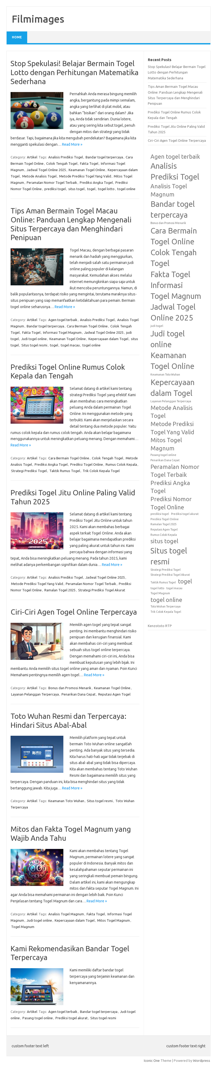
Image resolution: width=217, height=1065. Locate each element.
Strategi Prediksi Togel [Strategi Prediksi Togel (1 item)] (165, 569)
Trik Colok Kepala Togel (101, 471)
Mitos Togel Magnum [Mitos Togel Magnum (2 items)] (166, 444)
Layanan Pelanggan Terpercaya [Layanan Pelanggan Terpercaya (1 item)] (170, 401)
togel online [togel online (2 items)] (166, 600)
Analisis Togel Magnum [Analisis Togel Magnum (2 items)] (168, 190)
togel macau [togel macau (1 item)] (174, 588)
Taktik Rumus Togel (64, 471)
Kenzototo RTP (160, 626)
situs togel (76, 189)
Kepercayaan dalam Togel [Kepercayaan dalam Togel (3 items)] (172, 387)
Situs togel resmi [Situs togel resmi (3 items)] (168, 556)
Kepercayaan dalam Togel (108, 339)
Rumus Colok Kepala (121, 464)
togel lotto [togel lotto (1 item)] (157, 588)
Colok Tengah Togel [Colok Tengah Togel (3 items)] (173, 258)
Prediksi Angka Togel (96, 182)
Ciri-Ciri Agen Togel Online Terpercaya (74, 612)
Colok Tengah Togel (61, 163)
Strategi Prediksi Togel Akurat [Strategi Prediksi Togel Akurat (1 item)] (170, 574)
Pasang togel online (37, 1018)
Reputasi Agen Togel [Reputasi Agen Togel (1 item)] (164, 529)
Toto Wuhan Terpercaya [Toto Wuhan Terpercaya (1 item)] (165, 606)
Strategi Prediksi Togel (29, 471)
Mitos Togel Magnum (113, 920)
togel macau (70, 345)
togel (91, 189)
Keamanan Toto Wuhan (66, 801)
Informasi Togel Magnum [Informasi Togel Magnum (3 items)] (175, 290)
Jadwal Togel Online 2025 (46, 170)
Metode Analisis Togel (39, 176)
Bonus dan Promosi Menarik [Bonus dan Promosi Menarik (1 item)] (168, 223)
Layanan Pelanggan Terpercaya (35, 694)
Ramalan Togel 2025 (60, 590)
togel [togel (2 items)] (185, 581)
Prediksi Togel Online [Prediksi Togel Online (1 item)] (164, 519)
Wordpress (201, 1060)
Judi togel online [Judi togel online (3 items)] (167, 339)
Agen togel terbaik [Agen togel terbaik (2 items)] (175, 156)
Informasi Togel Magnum (62, 332)
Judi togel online (34, 339)
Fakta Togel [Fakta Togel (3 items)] (170, 274)
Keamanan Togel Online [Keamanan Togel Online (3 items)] (172, 361)
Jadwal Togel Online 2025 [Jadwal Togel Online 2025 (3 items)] (173, 312)
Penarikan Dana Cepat (79, 694)
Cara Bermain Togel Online (87, 326)
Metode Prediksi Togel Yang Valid (85, 176)
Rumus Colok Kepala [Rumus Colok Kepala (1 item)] (163, 534)
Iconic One (152, 1060)
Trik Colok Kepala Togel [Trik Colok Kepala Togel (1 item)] (165, 611)
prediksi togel (55, 189)
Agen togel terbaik (62, 320)
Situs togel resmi (34, 345)
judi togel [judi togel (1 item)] (156, 325)
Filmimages (38, 18)
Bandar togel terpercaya (104, 157)
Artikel (32, 157)
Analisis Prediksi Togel (65, 157)
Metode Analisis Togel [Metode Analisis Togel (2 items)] (171, 412)
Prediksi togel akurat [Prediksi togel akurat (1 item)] (185, 513)
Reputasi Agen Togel (114, 694)
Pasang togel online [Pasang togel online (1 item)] (163, 454)
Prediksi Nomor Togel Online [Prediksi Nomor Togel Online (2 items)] (171, 503)
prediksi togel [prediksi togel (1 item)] (159, 513)
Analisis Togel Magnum (66, 914)
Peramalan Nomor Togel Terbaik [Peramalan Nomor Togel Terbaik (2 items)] (174, 471)
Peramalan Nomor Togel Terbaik (52, 182)
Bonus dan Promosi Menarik (69, 688)
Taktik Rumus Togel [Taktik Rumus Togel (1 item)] (163, 582)
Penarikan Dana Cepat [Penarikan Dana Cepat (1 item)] (165, 460)
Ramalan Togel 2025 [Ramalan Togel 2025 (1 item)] (163, 524)
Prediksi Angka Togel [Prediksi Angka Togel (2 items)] (170, 487)
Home (17, 37)
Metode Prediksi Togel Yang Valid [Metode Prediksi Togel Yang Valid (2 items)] (172, 428)
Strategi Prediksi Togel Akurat (101, 590)
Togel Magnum (22, 927)
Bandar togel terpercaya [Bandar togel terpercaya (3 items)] (172, 209)
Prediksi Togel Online (86, 464)
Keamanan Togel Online (87, 170)
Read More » (72, 144)
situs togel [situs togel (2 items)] (164, 541)
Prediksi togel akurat (71, 1018)
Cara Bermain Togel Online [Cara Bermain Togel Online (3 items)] (173, 236)
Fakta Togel (89, 163)
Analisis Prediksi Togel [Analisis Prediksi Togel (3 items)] (174, 171)
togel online (126, 189)
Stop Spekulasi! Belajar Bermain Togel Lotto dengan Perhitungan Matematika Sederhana (75, 72)
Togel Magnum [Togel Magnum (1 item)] (160, 593)
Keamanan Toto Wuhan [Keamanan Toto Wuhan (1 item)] (165, 374)
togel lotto (106, 189)
